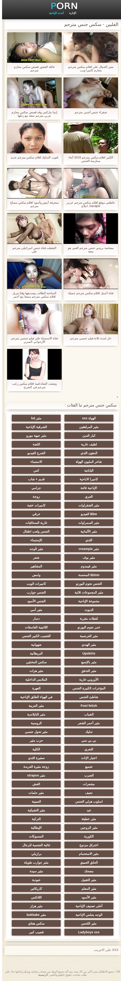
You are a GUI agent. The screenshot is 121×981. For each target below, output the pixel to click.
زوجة (38, 496)
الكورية (83, 836)
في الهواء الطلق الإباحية (38, 697)
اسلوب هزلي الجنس (83, 801)
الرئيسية (41, 974)
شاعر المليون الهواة (83, 462)
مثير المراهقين (83, 427)
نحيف (83, 793)
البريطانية (38, 653)
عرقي (38, 514)
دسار (38, 618)
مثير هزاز (38, 906)
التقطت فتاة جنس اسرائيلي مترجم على (32, 249)
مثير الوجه (38, 549)
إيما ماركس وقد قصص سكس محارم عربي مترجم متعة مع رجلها (32, 114)
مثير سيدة (38, 871)
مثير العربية (38, 705)
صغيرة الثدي (38, 758)
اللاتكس (38, 897)
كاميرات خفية (38, 505)
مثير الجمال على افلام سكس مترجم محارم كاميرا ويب (88, 68)
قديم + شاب (38, 479)
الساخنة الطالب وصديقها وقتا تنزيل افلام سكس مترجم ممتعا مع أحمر (32, 294)
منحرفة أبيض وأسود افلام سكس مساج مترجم (32, 204)
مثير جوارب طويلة (38, 862)
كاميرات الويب (38, 584)
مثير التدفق (83, 671)
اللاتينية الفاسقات (38, 627)
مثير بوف (83, 557)
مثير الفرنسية (83, 636)
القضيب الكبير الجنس (38, 636)
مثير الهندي (83, 645)
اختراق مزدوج (83, 845)
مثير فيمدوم (83, 566)
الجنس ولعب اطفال (38, 531)
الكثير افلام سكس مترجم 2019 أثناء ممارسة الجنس (88, 159)
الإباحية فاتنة (83, 488)
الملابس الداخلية (38, 679)
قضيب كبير (38, 932)
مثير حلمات (38, 793)
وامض (38, 575)
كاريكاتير (38, 888)
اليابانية (83, 470)
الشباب (83, 714)
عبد (83, 810)
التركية (38, 819)
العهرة (38, 688)
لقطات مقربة (83, 618)
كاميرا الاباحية (83, 479)
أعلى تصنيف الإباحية (83, 906)
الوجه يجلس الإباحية (83, 915)
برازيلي (38, 854)
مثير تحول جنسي (38, 732)
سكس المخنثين (38, 662)
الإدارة (70, 13)
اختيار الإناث (83, 758)
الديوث (82, 610)
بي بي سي (83, 740)
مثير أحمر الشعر (83, 723)
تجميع (83, 766)
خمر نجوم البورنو (83, 627)
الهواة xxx (83, 418)
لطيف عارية (83, 444)
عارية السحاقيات (38, 523)
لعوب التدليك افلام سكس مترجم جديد (32, 157)
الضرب (83, 775)
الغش (38, 784)
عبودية (38, 880)
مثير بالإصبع (83, 662)
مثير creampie (83, 549)
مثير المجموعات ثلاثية (83, 592)
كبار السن (82, 435)
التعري (83, 749)
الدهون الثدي (83, 453)
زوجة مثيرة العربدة (38, 766)
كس (38, 470)
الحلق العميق (83, 862)
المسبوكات (38, 836)
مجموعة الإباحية (83, 601)
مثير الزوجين (83, 827)
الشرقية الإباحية (38, 427)
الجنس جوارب (38, 592)
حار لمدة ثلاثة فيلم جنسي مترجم (88, 338)
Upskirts (83, 653)
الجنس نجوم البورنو (83, 584)
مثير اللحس (83, 923)
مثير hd (38, 418)
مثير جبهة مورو (38, 435)
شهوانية (38, 645)
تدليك (82, 732)
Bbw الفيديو (83, 514)
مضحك (83, 871)
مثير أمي (38, 610)
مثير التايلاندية (38, 714)
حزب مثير (38, 740)
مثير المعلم (82, 888)
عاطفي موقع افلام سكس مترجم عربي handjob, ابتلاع (88, 204)
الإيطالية (38, 827)
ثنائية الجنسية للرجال (38, 845)
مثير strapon (38, 775)
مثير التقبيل (83, 880)
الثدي (83, 540)
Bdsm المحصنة (83, 575)
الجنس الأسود (38, 601)
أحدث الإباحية (54, 13)
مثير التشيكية (38, 810)
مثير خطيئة (83, 819)
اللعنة (38, 444)
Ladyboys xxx (83, 932)
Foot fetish (83, 705)
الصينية (38, 801)
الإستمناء (38, 540)
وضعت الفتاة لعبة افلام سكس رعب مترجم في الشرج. (32, 385)
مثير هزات (38, 671)
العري (83, 496)
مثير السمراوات (83, 523)
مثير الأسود (82, 897)
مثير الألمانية (83, 531)
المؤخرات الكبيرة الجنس (83, 688)
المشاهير (38, 566)
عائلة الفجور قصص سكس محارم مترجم (32, 68)
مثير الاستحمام (83, 854)
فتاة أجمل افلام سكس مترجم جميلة (88, 293)
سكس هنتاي (38, 923)
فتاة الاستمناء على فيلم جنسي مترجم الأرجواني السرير (32, 340)
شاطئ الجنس (83, 697)
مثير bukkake (38, 915)
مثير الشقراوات (82, 505)
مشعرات (83, 784)
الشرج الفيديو (38, 453)
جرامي (38, 488)
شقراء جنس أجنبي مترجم (88, 112)
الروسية (38, 723)
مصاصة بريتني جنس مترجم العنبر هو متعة (89, 249)
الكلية (38, 749)
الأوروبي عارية (83, 679)
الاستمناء (38, 462)
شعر (38, 557)
